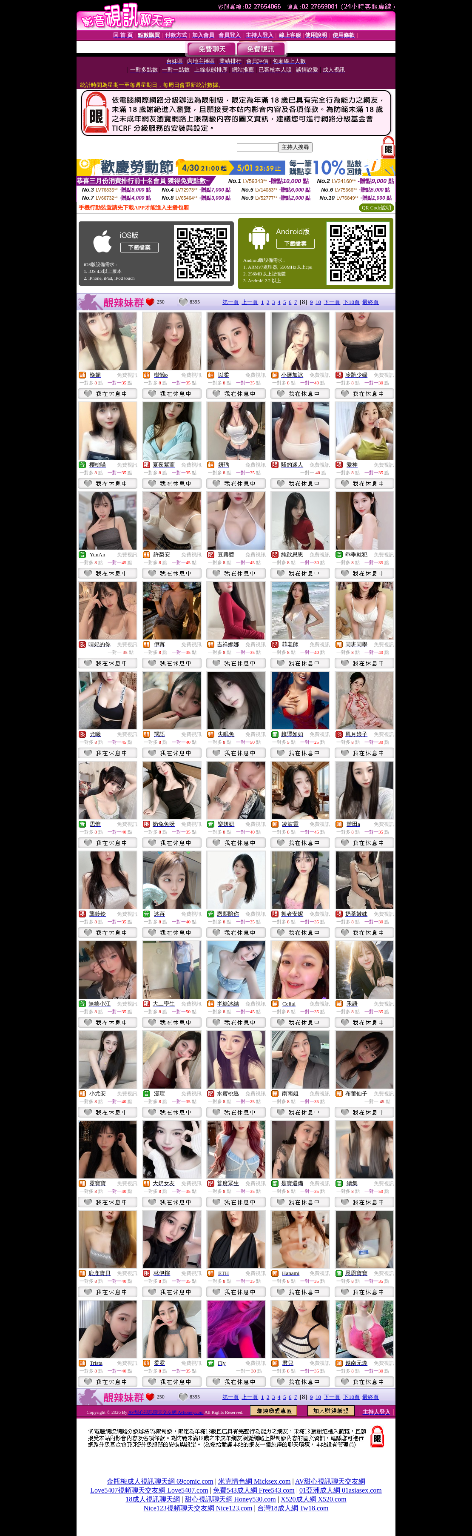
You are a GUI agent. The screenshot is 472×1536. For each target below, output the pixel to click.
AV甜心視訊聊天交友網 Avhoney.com (166, 1412)
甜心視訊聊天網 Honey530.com (230, 1499)
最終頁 (370, 302)
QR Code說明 (376, 208)
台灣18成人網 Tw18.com (293, 1508)
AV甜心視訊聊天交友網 (330, 1481)
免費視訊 (127, 375)
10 (318, 302)
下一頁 (332, 302)
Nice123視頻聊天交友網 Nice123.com (198, 1508)
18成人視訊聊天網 (152, 1499)
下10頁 (351, 302)
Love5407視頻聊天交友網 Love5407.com (149, 1490)
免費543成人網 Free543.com (254, 1490)
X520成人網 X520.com (314, 1499)
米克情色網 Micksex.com (254, 1481)
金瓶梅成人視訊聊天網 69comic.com (160, 1481)
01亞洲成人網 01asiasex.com (340, 1490)
